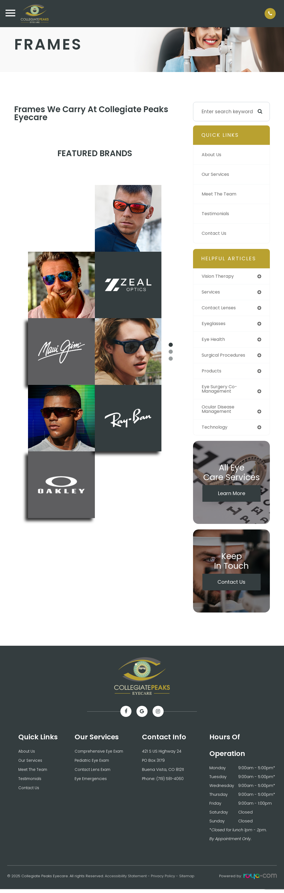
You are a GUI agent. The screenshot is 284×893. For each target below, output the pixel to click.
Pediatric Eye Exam (93, 764)
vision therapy (219, 276)
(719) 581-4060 (170, 781)
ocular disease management (220, 412)
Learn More (231, 496)
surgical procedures (226, 357)
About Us (212, 154)
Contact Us (215, 233)
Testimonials (217, 213)
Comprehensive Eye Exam (101, 755)
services (212, 292)
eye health (214, 340)
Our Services (217, 174)
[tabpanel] (95, 351)
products (212, 373)
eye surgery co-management (221, 391)
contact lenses (220, 308)
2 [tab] (171, 352)
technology (216, 430)
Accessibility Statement (126, 879)
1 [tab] (171, 345)
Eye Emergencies (92, 781)
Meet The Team (220, 194)
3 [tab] (171, 359)
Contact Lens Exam (94, 773)
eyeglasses (215, 324)
